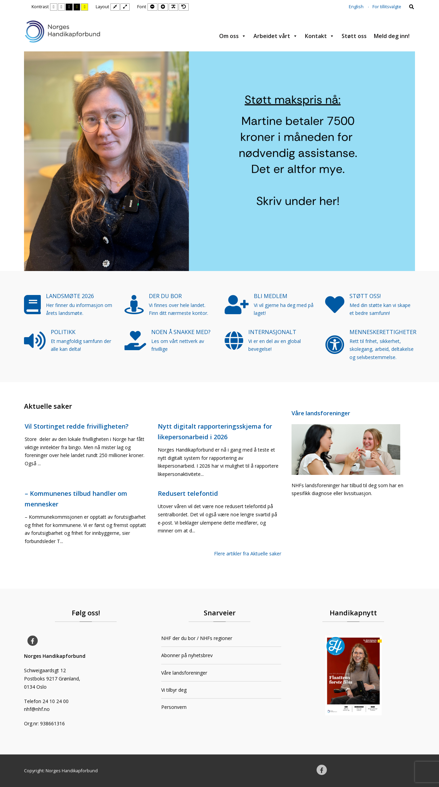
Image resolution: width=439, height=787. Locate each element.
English (356, 7)
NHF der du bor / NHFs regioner (196, 638)
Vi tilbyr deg (174, 690)
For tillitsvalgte (386, 7)
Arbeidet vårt (275, 36)
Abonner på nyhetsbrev (187, 655)
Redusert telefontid (188, 493)
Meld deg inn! (392, 36)
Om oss (232, 36)
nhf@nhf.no (37, 709)
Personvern (174, 707)
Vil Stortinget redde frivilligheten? (77, 426)
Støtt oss (354, 36)
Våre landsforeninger (321, 413)
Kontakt (319, 36)
